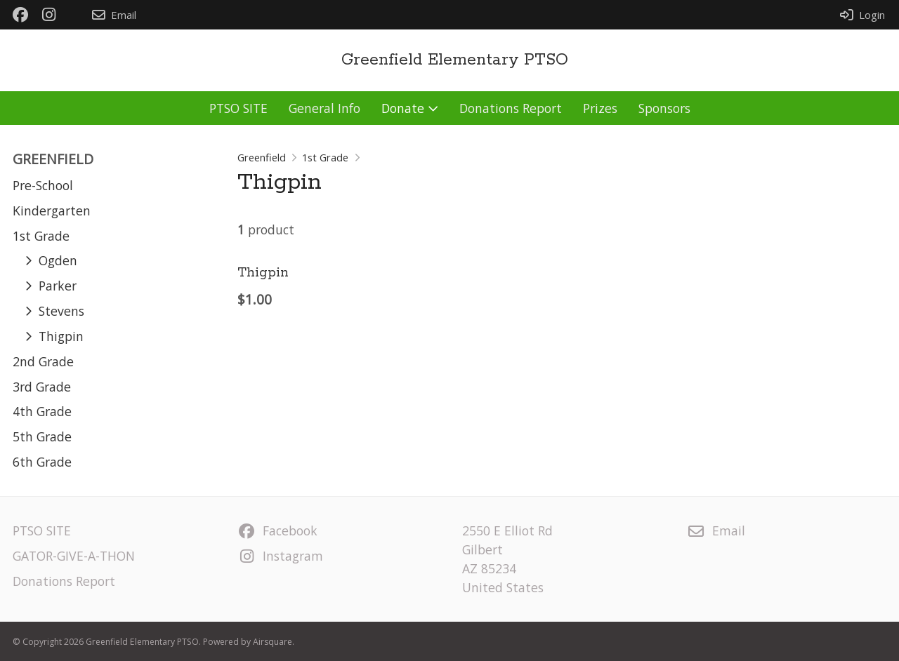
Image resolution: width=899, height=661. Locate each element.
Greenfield (261, 157)
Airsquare (272, 642)
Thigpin (263, 273)
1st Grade (325, 157)
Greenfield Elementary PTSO (454, 60)
